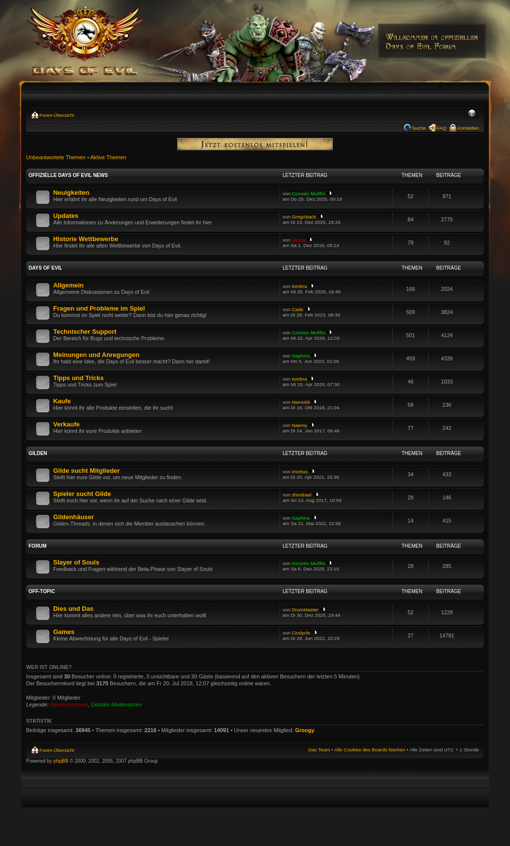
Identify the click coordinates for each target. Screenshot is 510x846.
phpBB (61, 761)
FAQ (441, 128)
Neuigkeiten (71, 192)
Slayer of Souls (76, 562)
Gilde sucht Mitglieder (86, 470)
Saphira (301, 355)
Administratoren (69, 704)
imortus (300, 471)
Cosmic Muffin (308, 193)
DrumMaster (305, 609)
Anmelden (468, 128)
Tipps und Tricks (78, 378)
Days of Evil (46, 268)
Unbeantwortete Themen (56, 157)
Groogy (304, 730)
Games (63, 631)
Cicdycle (301, 632)
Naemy (299, 425)
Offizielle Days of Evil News (68, 175)
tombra (299, 286)
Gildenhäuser (73, 517)
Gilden (38, 453)
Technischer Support (85, 331)
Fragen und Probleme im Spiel (99, 308)
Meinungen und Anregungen (96, 354)
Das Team (319, 749)
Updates (65, 215)
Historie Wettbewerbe (85, 239)
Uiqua (298, 240)
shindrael (302, 494)
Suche (419, 128)
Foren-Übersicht (56, 115)
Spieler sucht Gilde (82, 493)
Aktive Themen (108, 157)
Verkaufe (66, 424)
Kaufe (62, 401)
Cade (298, 309)
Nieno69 (301, 402)
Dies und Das (73, 608)
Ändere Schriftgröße (472, 113)
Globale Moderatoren (116, 704)
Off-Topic (42, 591)
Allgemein (68, 285)
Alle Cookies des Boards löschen (369, 749)
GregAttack (304, 216)
